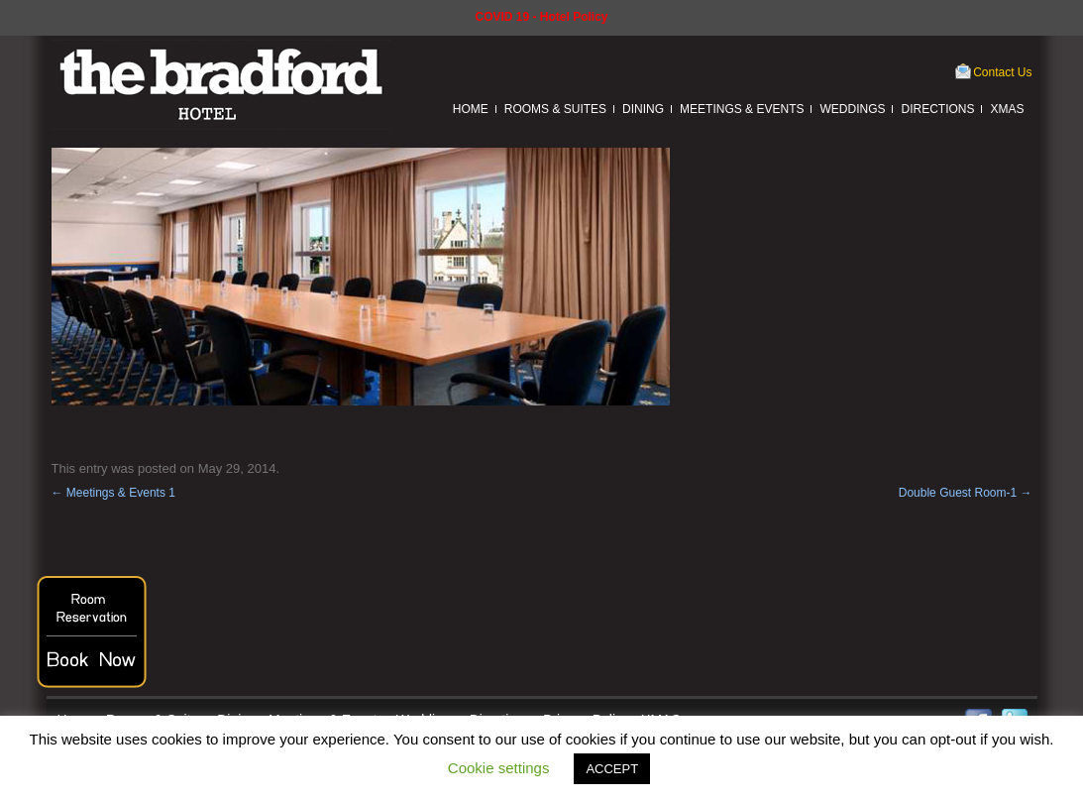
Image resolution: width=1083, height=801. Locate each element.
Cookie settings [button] (499, 767)
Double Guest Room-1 (965, 493)
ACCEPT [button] (612, 768)
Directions (937, 109)
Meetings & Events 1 (113, 493)
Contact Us (1002, 72)
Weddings (852, 109)
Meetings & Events (742, 109)
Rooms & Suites (555, 109)
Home (470, 109)
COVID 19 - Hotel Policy (541, 17)
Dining (643, 109)
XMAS (1007, 109)
